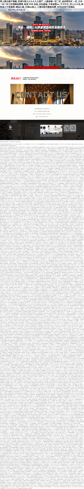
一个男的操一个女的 (30, 177)
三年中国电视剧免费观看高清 (12, 168)
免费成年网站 (10, 198)
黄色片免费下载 (22, 177)
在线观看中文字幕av (53, 242)
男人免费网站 (19, 414)
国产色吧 (51, 352)
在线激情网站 (79, 240)
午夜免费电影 (66, 397)
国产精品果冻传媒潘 (48, 277)
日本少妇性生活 (18, 166)
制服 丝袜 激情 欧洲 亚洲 (70, 260)
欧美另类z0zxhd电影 (25, 400)
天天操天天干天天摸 (79, 254)
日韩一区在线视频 (78, 243)
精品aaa (52, 284)
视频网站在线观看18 (29, 459)
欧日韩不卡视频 (19, 332)
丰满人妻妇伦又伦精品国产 (38, 305)
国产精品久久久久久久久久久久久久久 (68, 154)
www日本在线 (75, 485)
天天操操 (69, 326)
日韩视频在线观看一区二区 (45, 290)
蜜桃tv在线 (29, 222)
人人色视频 (64, 186)
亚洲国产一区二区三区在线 (48, 198)
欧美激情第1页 (66, 184)
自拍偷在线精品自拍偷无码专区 (72, 405)
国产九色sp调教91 (32, 438)
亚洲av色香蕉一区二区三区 (9, 150)
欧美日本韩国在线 (17, 246)
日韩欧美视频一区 (37, 411)
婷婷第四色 (61, 213)
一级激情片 (10, 172)
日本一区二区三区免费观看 (21, 289)
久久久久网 (12, 222)
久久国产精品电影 (70, 254)
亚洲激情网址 (30, 470)
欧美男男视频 (27, 159)
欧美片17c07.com (43, 168)
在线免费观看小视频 (29, 275)
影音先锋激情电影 (74, 340)
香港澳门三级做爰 (8, 331)
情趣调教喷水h (31, 364)
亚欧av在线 (26, 370)
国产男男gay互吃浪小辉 (30, 316)
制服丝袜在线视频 (18, 393)
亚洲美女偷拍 (44, 221)
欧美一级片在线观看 (35, 357)
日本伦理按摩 (70, 204)
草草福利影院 (35, 399)
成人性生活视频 (7, 347)
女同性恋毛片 (71, 147)
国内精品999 (44, 344)
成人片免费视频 (27, 162)
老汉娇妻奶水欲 (40, 313)
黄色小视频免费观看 (72, 206)
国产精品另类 (16, 319)
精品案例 (51, 67)
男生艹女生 (80, 153)
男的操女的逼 (7, 414)
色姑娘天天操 (77, 225)
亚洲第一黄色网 (14, 266)
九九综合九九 (45, 474)
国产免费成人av (67, 388)
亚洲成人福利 (15, 316)
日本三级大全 (15, 292)
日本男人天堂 (38, 266)
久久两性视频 (37, 370)
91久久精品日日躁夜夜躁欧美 (30, 180)
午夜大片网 (36, 206)
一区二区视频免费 (57, 193)
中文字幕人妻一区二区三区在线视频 (42, 197)
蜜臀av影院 (30, 414)
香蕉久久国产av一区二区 (56, 467)
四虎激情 (16, 411)
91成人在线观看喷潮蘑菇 (38, 203)
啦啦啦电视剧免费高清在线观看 (40, 403)
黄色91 (35, 391)
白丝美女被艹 (57, 198)
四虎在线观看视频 (73, 221)
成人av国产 (66, 169)
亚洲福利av (13, 277)
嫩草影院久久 (75, 165)
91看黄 (57, 477)
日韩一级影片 (63, 314)
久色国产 (33, 252)
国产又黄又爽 (11, 307)
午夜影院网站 (64, 384)
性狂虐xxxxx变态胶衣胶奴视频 (14, 212)
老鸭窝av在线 (71, 418)
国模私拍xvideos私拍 (53, 347)
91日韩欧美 (48, 215)
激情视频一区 (34, 338)
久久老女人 (2, 186)
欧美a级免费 (22, 147)
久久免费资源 (44, 346)
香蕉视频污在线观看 (78, 210)
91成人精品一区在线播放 (12, 254)
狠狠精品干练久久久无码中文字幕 (49, 292)
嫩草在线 (73, 203)
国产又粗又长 (36, 168)
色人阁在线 (77, 260)
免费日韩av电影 (42, 206)
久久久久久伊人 (16, 186)
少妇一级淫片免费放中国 (61, 243)
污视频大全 (71, 381)
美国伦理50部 (43, 358)
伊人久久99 (47, 353)
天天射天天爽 (14, 485)
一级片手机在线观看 (15, 314)
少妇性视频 (8, 290)
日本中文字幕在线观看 (19, 157)
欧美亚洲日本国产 (5, 308)
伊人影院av (72, 184)
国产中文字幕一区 (68, 219)
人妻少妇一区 (48, 270)
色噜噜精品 (39, 213)
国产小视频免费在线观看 (21, 210)
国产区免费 (22, 270)
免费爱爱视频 (44, 266)
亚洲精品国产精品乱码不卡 (20, 418)
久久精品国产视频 (44, 178)
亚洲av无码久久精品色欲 (36, 169)
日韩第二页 (12, 237)
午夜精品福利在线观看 (26, 311)
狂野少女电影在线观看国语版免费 (15, 193)
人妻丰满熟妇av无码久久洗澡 (43, 326)
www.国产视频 (19, 257)
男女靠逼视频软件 (60, 157)
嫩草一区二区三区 (36, 258)
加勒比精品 (10, 169)
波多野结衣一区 (33, 171)
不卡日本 (62, 277)
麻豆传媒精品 (38, 304)
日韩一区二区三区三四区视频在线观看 (9, 302)
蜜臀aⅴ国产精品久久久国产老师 (45, 317)
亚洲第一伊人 (10, 171)
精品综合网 (14, 283)
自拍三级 (25, 326)
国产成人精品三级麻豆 (20, 165)
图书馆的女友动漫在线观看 (35, 181)
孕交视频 (51, 340)
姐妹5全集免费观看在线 (47, 295)
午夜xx (35, 166)
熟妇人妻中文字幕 (56, 277)
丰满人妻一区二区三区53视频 (60, 159)
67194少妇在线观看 (36, 163)
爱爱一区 (39, 219)
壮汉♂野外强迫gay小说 (25, 184)
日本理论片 (36, 275)
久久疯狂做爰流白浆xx (8, 325)
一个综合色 (55, 169)
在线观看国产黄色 (19, 340)
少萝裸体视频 (80, 239)
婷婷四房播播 (11, 353)
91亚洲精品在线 (40, 360)
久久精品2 (65, 424)
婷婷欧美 (2, 337)
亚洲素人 (16, 402)
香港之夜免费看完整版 (38, 323)
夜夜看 (19, 273)
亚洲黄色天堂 (35, 414)
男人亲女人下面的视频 (19, 308)
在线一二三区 (22, 455)
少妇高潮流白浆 (74, 239)
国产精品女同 (43, 159)
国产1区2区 (31, 308)
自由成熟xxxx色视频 (79, 184)
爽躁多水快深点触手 (44, 408)
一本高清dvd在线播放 (43, 249)
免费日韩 (57, 367)
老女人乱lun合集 (15, 245)
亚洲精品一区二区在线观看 (16, 470)
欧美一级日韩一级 (67, 258)
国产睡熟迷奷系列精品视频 (14, 270)
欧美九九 (28, 210)
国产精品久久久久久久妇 (42, 341)
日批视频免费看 (50, 335)
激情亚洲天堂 (54, 299)
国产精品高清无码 (63, 486)
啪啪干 (3, 387)
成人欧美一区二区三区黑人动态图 (29, 192)
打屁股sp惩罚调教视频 (71, 240)
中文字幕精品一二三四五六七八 (7, 240)
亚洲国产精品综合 (5, 207)
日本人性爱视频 (75, 319)
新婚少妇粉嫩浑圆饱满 (9, 334)
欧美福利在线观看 (49, 272)
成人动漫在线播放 (39, 153)
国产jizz (13, 289)
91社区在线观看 (23, 240)
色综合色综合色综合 (36, 343)
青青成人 (64, 249)
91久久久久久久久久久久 (67, 261)
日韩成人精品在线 (16, 169)
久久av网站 (34, 269)
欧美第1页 (39, 187)
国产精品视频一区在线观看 (7, 267)
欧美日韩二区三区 (16, 397)
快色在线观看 (20, 162)
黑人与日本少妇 (79, 379)
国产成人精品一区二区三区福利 (39, 215)
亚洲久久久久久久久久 (20, 258)
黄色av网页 (23, 255)
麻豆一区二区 (71, 233)
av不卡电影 (11, 418)
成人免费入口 (64, 355)
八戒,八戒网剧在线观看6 (58, 207)
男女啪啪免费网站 (46, 166)
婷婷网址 (72, 388)
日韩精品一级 (79, 215)
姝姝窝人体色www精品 (23, 488)
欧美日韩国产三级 (14, 376)
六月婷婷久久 (80, 295)
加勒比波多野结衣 (7, 160)
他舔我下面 (71, 225)
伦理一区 (32, 257)
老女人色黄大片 (45, 283)
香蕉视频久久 (25, 195)
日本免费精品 (21, 424)
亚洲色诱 (52, 197)
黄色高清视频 (67, 364)
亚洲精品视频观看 (35, 224)
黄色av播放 (13, 258)
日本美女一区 (24, 379)
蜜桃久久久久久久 (40, 347)
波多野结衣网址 (79, 363)
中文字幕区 (34, 347)
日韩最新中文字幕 (23, 280)
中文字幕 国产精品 (3, 316)
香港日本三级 (52, 186)
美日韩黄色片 (52, 316)
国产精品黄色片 (10, 311)
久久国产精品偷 (15, 228)
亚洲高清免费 (50, 231)
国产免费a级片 (26, 263)
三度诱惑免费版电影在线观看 (9, 165)
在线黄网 (31, 411)
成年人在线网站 (55, 225)
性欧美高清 (52, 192)
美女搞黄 (30, 488)
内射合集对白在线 (14, 461)
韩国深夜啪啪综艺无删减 (47, 187)
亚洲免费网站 (14, 156)
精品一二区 (53, 245)
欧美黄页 (8, 381)
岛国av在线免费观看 (27, 301)
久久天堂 (79, 264)
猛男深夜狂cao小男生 (44, 228)
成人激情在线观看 (27, 338)
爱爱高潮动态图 (30, 201)
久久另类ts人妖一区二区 (33, 397)
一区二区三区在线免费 (8, 174)
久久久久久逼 (74, 310)
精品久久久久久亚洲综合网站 (25, 228)
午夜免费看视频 (73, 198)
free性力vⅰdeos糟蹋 (61, 203)
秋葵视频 (70, 373)
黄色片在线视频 (69, 308)
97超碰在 (37, 468)
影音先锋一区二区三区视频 (27, 193)
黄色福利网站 (68, 190)
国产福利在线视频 (73, 153)
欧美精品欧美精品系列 (29, 189)
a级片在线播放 (25, 440)
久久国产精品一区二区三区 (73, 171)
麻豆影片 (4, 278)
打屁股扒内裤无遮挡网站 (36, 465)
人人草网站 (32, 236)
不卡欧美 (18, 452)
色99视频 (79, 189)
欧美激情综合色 (51, 154)
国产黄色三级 (61, 257)
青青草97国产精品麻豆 (31, 255)
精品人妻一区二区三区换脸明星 (62, 322)
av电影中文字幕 (65, 284)
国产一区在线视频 (71, 186)
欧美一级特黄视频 (25, 394)
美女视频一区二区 (68, 293)
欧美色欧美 (46, 450)
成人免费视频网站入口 (4, 430)
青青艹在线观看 (65, 150)
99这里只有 (77, 418)
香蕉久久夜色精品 (77, 346)
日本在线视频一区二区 (37, 231)
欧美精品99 (30, 314)
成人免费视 (12, 308)
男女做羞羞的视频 (54, 195)
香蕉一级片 (30, 292)
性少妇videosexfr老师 (64, 252)
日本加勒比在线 (52, 406)
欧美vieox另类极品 (63, 367)
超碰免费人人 (5, 421)
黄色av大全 (51, 430)
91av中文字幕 (16, 455)
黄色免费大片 (6, 230)
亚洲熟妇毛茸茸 (53, 184)
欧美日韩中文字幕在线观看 (60, 363)
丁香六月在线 (26, 150)
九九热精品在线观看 (23, 444)
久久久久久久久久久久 (12, 409)
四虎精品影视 (71, 450)
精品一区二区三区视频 (71, 304)
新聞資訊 (33, 67)
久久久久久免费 (78, 450)
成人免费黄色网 (56, 414)
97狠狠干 (24, 375)
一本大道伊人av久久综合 (9, 286)
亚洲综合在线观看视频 (67, 165)
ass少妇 (34, 157)
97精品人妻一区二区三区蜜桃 (71, 411)
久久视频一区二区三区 (4, 251)
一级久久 (9, 301)
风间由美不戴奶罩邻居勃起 (23, 266)
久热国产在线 (39, 423)
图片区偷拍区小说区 (18, 317)
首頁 (68, 10)
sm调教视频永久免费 (27, 224)
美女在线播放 (66, 427)
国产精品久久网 (22, 446)
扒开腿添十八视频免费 (12, 483)
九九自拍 (46, 177)
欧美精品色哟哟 (57, 231)
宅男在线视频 (40, 269)
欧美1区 (6, 418)
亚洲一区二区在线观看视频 (13, 459)
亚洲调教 (13, 243)
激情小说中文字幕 (39, 195)
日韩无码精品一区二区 (39, 443)
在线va (76, 400)
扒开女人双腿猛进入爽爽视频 (52, 397)
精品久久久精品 (12, 296)
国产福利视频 (19, 358)
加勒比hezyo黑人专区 (67, 245)
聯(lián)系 (75, 10)
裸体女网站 (51, 474)
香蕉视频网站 (51, 261)
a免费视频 (14, 355)
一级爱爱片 (21, 363)
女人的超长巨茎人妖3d (14, 230)
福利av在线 (6, 180)
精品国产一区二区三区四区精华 (16, 384)
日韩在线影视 (73, 396)
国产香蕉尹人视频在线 (41, 183)
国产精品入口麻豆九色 (63, 381)
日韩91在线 (19, 227)
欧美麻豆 (53, 308)
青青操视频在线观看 (79, 162)
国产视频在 (33, 162)
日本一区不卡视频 (70, 159)
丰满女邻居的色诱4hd (17, 192)
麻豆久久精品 (42, 369)
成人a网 (27, 270)
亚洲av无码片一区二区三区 (42, 157)
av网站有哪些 (48, 287)
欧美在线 (60, 424)
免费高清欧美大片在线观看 (5, 280)
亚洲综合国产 (56, 181)
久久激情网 (65, 151)
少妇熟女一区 (30, 450)
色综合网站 (15, 172)
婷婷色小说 (38, 316)
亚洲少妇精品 (42, 270)
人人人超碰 (58, 384)
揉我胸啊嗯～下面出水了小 (40, 189)
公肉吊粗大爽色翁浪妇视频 (72, 378)
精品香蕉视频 (16, 218)
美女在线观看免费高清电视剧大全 (13, 464)
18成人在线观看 (7, 399)
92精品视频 (27, 169)
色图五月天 (32, 150)
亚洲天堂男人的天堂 (32, 187)
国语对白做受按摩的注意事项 (51, 172)
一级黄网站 (31, 174)
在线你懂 (13, 299)
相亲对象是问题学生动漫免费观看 (39, 449)
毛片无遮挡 (13, 358)
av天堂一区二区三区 (13, 390)
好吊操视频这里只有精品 (53, 260)
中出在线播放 (42, 263)
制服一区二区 (58, 171)
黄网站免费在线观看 (34, 400)
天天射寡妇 (66, 153)
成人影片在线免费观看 (38, 298)
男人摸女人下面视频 (10, 366)
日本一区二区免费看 (66, 467)
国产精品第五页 (50, 159)
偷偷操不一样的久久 (4, 305)
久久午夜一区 (53, 378)
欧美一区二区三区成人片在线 (66, 163)
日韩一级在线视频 (67, 329)
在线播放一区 (49, 281)
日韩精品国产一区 (54, 251)
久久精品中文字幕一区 (56, 480)
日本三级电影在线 (6, 417)
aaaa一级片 (4, 411)
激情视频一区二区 (63, 304)
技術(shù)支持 (18, 133)
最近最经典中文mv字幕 (19, 237)
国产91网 (47, 394)
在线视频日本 (53, 394)
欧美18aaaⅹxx (74, 326)
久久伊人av (51, 269)
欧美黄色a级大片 (19, 150)
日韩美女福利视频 (33, 427)
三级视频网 (80, 326)
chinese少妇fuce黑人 (19, 286)
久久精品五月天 (72, 224)
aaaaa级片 (48, 147)
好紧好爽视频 (76, 156)
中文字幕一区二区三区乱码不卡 (70, 213)
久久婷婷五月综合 (63, 192)
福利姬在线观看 (10, 402)
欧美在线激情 (5, 353)
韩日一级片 (49, 403)
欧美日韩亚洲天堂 (41, 293)
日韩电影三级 (80, 183)
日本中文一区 (63, 358)
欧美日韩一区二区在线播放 (52, 213)
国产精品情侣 (4, 169)
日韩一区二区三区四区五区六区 (68, 193)
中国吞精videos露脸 (8, 177)
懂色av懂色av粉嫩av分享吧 (5, 245)
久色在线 (66, 157)
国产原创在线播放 (24, 178)
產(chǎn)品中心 (39, 67)
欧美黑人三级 (4, 201)
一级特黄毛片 (65, 369)
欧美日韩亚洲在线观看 (7, 452)
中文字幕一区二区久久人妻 (54, 437)
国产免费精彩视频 (71, 275)
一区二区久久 (80, 310)
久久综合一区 (72, 322)
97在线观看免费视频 (66, 281)
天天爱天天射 (80, 335)
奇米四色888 (12, 157)
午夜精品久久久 (77, 406)
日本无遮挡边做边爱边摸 (47, 209)
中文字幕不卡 (75, 358)
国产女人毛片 (65, 412)
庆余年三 (4, 254)
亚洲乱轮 (75, 172)
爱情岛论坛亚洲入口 (18, 287)
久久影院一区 (40, 361)
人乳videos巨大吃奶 (31, 304)
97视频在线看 (79, 483)
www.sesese (39, 156)
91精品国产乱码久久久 (78, 278)
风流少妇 (26, 314)
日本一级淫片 (12, 486)
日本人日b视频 (79, 287)
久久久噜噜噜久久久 (52, 344)
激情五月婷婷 (47, 284)
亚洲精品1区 (15, 177)
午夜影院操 (30, 230)
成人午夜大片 (57, 325)
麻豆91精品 (35, 245)
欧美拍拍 (57, 366)
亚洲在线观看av (81, 430)
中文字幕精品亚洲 (42, 397)
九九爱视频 (44, 441)
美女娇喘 (8, 258)
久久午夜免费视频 (32, 423)
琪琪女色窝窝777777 (32, 156)
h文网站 (78, 382)
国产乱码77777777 (45, 406)
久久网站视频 (50, 482)
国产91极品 (58, 212)
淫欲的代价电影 (73, 242)
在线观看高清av (67, 340)
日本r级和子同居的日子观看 (29, 334)
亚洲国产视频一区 (55, 287)
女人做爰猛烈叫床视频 (59, 153)
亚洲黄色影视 (28, 471)
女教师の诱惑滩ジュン (27, 245)
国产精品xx (57, 218)
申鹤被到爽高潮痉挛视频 (61, 254)
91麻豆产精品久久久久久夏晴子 (16, 251)
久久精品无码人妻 (26, 385)
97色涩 (65, 479)
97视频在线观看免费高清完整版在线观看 (62, 455)
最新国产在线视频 (17, 190)
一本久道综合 (47, 236)
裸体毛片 (65, 207)
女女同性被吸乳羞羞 (55, 246)
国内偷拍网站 (44, 150)
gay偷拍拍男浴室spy (72, 189)
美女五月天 (41, 177)
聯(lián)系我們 (56, 67)
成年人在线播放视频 (49, 357)
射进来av (43, 190)
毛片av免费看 (76, 320)
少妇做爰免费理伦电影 (38, 308)
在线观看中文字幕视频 (35, 446)
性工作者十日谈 (34, 332)
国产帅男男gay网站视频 (13, 388)
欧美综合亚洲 (8, 156)
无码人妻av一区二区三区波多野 (17, 326)
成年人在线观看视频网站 (22, 415)
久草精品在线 (61, 225)
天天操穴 (52, 331)
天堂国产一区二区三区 (15, 361)
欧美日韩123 (46, 313)
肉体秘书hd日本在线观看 (51, 405)
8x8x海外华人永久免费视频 (46, 169)
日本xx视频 (70, 207)
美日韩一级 (50, 181)
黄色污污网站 (57, 154)
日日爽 (18, 355)
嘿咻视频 (63, 272)
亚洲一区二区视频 (52, 157)
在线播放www (41, 367)
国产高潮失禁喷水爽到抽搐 (73, 305)
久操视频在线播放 (60, 394)
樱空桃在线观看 (17, 349)
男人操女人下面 (4, 459)
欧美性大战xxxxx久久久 (74, 252)
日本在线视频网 (71, 367)
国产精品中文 (50, 435)
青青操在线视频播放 (18, 233)
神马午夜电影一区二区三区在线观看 (40, 154)
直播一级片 (59, 224)
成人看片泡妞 (21, 207)
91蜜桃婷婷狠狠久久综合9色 (74, 360)
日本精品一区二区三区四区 (69, 200)
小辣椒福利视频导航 (29, 242)
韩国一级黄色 (64, 168)
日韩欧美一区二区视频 (11, 440)
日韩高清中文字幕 (26, 317)
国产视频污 (34, 213)
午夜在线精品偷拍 (24, 438)
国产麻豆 (67, 225)
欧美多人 (15, 216)
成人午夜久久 (16, 298)
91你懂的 (69, 384)
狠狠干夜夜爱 (32, 266)
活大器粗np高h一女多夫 (76, 323)
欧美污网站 (76, 325)
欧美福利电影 (32, 394)
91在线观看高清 (37, 190)
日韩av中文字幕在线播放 (33, 261)
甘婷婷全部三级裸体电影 (38, 284)
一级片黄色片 (7, 314)
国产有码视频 (11, 433)
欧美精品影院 (44, 225)
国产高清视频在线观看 (44, 363)
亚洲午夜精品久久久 (27, 409)
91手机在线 (16, 147)
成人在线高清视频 (65, 408)
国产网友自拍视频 (37, 267)
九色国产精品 (48, 246)
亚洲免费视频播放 (33, 299)
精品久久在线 (49, 207)
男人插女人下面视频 (24, 186)
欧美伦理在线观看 (13, 403)
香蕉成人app (47, 255)
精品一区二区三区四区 (68, 370)
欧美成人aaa (52, 212)
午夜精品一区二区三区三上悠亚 (40, 193)
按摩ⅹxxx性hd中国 (13, 408)
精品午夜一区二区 (23, 341)
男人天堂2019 (28, 207)
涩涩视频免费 (37, 290)
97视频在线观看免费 (59, 162)
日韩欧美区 (8, 206)
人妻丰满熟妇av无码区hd (11, 181)
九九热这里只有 (46, 195)
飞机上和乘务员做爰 (70, 243)
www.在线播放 (21, 189)
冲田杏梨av (61, 267)
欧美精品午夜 (78, 366)
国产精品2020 (60, 409)
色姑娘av (80, 411)
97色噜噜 (43, 246)
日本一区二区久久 (33, 485)
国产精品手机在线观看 (56, 204)
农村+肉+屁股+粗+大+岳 (27, 221)
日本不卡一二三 (31, 355)
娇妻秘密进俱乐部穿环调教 (50, 200)
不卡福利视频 (20, 370)
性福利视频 (38, 373)
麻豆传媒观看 (64, 471)
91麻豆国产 (76, 204)
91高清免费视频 (41, 409)
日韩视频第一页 (17, 183)
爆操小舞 (67, 156)
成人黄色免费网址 (23, 219)
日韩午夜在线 (54, 323)
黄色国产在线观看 (5, 384)
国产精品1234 (75, 447)
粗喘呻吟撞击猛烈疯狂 (63, 177)
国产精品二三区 (66, 286)
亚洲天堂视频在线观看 (65, 269)
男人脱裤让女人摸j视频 (43, 261)
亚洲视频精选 (40, 412)
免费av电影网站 (50, 449)
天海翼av (71, 406)
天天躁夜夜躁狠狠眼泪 (47, 252)
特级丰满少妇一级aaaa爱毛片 (41, 355)
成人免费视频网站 (60, 183)
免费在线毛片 (31, 444)
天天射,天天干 (39, 440)
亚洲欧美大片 (18, 350)
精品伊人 (78, 174)
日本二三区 (16, 197)
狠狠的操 (40, 399)
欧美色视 (7, 237)
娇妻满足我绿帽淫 (53, 313)
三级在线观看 (19, 263)
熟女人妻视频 (58, 148)
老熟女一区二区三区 (46, 175)
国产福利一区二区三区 (53, 177)
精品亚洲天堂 (28, 347)
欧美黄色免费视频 (78, 234)
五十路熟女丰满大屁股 (32, 326)
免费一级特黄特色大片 (6, 343)
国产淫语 (22, 325)
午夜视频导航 (23, 212)
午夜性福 (62, 465)
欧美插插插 (70, 151)
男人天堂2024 (27, 293)
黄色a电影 (17, 213)
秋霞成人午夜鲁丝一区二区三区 (15, 260)
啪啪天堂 (17, 344)
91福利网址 (68, 301)
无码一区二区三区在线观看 (15, 255)
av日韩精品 (22, 275)
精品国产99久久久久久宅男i (34, 178)
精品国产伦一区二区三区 (49, 153)
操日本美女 (5, 148)
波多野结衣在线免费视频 (69, 230)
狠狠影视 (17, 222)
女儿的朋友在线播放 (26, 465)
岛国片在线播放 (21, 302)
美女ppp (63, 239)
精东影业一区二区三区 (28, 406)
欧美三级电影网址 (79, 181)
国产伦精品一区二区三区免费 (11, 200)
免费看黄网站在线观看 (63, 206)
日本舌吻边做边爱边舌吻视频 (62, 147)
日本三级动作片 (50, 193)
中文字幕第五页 (74, 289)
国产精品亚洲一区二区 (76, 219)
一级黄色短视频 (14, 323)
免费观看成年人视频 (40, 458)
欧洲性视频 (44, 231)
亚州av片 (57, 192)
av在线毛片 (46, 453)
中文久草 (54, 319)
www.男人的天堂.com (38, 242)
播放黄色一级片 (67, 310)
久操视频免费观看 (71, 355)
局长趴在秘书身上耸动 (42, 301)
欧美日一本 (55, 206)
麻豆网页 (61, 397)
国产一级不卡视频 (44, 316)
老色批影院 (27, 453)
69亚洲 (19, 376)
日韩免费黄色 (78, 255)
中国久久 (14, 375)
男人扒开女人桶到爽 (55, 215)
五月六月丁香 (60, 258)
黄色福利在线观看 (5, 157)
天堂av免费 (31, 151)
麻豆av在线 (40, 212)
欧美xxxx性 (18, 405)
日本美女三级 (65, 189)
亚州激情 (10, 310)
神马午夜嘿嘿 (64, 372)
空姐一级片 (71, 441)
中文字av (62, 364)
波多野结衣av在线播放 (67, 447)
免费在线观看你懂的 (19, 334)
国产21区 (50, 452)
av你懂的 (21, 406)
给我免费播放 (5, 310)
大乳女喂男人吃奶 (54, 400)
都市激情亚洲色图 (3, 396)
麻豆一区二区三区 (23, 222)
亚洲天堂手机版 (70, 346)
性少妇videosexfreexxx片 (20, 432)
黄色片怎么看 (45, 218)
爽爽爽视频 (9, 375)
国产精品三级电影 (14, 189)
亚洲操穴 (44, 213)
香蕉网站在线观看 (42, 233)
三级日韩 (40, 227)
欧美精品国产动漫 (11, 252)
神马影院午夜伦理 (51, 373)
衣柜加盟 (20, 121)
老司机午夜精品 (49, 189)
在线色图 (66, 347)
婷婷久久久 (28, 160)
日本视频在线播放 (77, 159)
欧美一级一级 (52, 388)
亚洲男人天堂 (63, 160)
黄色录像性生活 (66, 178)
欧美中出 (13, 437)
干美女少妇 (79, 248)
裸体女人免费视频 (21, 483)
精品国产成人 (27, 320)
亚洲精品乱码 (38, 175)
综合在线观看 (61, 376)
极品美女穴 (7, 209)
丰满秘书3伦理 (11, 393)
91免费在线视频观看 (61, 166)
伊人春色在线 (65, 175)
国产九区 (77, 420)
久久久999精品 (5, 178)
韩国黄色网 (76, 385)
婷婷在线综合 (16, 453)
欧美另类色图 (63, 246)
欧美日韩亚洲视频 (28, 154)
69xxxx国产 (14, 293)
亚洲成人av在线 (22, 197)
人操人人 (32, 441)
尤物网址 (81, 269)
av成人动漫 (21, 450)
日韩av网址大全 (42, 230)
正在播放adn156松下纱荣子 (17, 225)
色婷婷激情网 (24, 183)
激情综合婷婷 (74, 301)
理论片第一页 (8, 372)
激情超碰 (28, 200)
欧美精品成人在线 (71, 168)
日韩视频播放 (10, 192)
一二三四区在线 (22, 316)
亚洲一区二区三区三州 (70, 366)
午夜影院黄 (4, 406)
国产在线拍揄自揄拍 (24, 174)
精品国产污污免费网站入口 (31, 483)
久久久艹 (28, 432)
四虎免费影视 (53, 328)
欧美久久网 (30, 298)
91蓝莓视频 (60, 347)
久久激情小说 (29, 369)
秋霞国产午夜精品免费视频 (28, 480)
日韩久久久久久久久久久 (50, 350)
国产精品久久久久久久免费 (45, 204)
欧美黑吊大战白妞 (73, 183)
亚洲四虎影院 (42, 275)
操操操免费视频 (16, 471)
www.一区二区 (22, 218)
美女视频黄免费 (67, 296)
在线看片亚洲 (7, 159)
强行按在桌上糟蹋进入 (53, 424)
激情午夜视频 (4, 344)
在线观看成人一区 (23, 230)
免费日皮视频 (44, 411)
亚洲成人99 (62, 485)
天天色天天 (66, 242)
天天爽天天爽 (17, 174)
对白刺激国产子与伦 (38, 292)
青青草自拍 (49, 320)
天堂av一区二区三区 (50, 376)
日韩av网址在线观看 (39, 280)
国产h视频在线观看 (53, 283)
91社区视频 (74, 231)
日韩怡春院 (45, 391)
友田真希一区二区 (45, 388)
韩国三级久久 (46, 242)
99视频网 (37, 177)
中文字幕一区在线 (54, 240)
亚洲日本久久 (55, 399)
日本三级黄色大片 (13, 477)
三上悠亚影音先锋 (26, 181)
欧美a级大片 (53, 337)
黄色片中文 (63, 311)
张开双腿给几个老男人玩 (28, 305)
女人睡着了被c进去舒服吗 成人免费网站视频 (63, 180)
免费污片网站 (56, 393)
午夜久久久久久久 (3, 147)
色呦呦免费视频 (64, 218)
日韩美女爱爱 (43, 207)
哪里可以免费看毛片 (15, 280)
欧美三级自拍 (6, 284)
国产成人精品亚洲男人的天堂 (29, 458)
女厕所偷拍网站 (78, 284)
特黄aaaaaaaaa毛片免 (55, 464)
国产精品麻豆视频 (60, 210)
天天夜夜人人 (32, 195)
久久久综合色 (20, 216)
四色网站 (67, 183)
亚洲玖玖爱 (52, 162)
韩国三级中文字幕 (35, 251)
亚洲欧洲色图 (2, 216)
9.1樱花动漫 (16, 275)
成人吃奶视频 (50, 446)
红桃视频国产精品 (57, 272)
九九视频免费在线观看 (23, 267)
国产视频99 (31, 267)
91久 (24, 148)
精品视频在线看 (41, 421)
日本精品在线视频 (44, 234)
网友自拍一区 (64, 171)
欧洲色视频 (42, 201)
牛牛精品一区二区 (58, 175)
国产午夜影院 (12, 203)
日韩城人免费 (74, 430)
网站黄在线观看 (41, 332)
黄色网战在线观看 (34, 210)
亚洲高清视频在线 (20, 159)
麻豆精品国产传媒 (21, 160)
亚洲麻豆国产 (39, 283)
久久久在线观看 (56, 429)
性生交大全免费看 (72, 295)
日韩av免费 (66, 394)
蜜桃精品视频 (9, 355)
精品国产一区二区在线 (32, 379)
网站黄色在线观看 (40, 438)
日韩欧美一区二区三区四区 (37, 198)
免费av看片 (35, 366)
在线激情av (6, 166)
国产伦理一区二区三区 (72, 195)
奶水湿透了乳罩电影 (78, 403)
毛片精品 (14, 452)
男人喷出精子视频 (34, 331)
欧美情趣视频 (11, 151)
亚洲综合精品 (56, 459)
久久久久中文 (10, 338)
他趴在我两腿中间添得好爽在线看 (54, 227)
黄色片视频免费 (21, 254)
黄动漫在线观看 (51, 168)
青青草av (25, 403)
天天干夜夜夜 (10, 378)
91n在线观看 (10, 341)
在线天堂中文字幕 (75, 391)
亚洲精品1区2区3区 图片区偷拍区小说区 (21, 239)
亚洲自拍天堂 (37, 151)
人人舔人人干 (30, 234)
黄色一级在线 (61, 242)
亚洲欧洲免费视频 (64, 450)
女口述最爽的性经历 (68, 197)
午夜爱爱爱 (42, 353)
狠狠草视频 (6, 263)
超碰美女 (69, 430)
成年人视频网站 (37, 473)
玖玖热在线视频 (57, 160)
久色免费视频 (24, 246)
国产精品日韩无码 (44, 289)
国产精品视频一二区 (27, 251)
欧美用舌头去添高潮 (29, 412)
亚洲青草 (70, 218)
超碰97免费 (24, 414)
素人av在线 (30, 190)
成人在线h (8, 243)
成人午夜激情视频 (76, 197)
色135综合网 (28, 446)
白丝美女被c (49, 163)
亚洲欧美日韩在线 (78, 349)
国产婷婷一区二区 (28, 302)
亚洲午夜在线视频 (47, 203)
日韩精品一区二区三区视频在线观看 (22, 427)
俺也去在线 (11, 360)
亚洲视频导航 (50, 266)
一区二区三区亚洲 (79, 314)
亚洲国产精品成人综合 (46, 467)
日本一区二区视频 (73, 212)
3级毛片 (19, 156)
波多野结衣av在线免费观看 (63, 382)
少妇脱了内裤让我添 (38, 174)
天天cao (50, 228)
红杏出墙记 (28, 441)
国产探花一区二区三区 (4, 184)
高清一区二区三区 (15, 399)
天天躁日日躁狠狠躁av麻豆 (70, 338)
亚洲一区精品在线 (46, 378)
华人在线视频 (5, 415)
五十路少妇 (43, 473)
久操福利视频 (66, 441)
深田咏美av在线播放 (4, 296)
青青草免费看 (48, 372)
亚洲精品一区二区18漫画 (19, 242)
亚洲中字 (38, 162)
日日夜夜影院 (28, 147)
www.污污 (59, 408)
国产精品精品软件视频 (32, 361)
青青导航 (23, 169)
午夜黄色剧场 (15, 331)
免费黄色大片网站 (29, 284)
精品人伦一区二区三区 (8, 471)
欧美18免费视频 (48, 486)
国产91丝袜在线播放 (79, 249)
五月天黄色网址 (21, 323)
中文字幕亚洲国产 (47, 323)
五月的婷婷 (73, 181)
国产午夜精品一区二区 (42, 239)
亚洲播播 (73, 364)
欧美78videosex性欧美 (39, 387)
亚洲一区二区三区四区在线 (25, 467)
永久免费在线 (59, 249)
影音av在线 (30, 166)
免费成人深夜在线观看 (16, 204)
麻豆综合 (7, 387)
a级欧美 (49, 225)
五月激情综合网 (65, 298)
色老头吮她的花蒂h (7, 204)
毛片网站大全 (29, 353)
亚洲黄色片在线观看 (38, 444)
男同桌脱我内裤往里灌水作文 (32, 278)
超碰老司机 (15, 264)
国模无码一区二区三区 (56, 320)
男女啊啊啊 (17, 443)
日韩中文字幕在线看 (46, 307)
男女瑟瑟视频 (2, 243)
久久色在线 (20, 148)
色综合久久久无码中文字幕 (36, 160)
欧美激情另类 (46, 192)
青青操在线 (49, 221)
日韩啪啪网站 (64, 275)
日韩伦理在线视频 (12, 263)
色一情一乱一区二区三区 (25, 295)
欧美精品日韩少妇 (54, 305)
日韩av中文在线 (80, 486)
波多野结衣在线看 (24, 417)
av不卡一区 (75, 465)
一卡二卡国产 (44, 181)
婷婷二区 (59, 172)
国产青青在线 (8, 458)
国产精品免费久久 (58, 178)
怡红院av (11, 190)
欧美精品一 (60, 184)
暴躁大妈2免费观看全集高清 (48, 440)
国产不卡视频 (32, 260)
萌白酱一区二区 (8, 292)
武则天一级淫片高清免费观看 (20, 462)
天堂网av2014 (14, 160)
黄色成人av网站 (3, 311)
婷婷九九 (33, 467)
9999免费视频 (8, 357)
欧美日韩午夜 (43, 163)
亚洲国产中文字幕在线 (12, 148)
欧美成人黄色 (61, 399)
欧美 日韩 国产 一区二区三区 (50, 210)
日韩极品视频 (27, 363)
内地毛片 (19, 394)
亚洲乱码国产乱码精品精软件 (44, 184)
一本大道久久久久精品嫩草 (47, 160)
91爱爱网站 (45, 269)
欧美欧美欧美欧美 (3, 426)
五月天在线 (19, 181)
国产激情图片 (21, 402)
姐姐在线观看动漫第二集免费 (16, 195)
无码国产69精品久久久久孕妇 (20, 249)
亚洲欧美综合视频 (39, 417)
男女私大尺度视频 (44, 151)
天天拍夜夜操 (75, 246)
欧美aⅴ (26, 231)
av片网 (71, 156)
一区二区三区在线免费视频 (12, 304)
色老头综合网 (35, 429)
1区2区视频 (75, 261)
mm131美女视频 (28, 366)
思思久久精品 (32, 186)
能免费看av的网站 (34, 317)
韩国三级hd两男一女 (30, 396)
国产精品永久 (78, 160)
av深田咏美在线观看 (71, 459)
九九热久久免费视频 (30, 165)
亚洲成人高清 (11, 166)
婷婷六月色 (50, 414)
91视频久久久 (7, 474)
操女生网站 (37, 480)
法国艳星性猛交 (51, 218)
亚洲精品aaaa (79, 154)
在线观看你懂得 (43, 286)
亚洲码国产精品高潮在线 (38, 477)
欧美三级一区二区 (44, 248)
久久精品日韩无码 (26, 358)
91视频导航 (27, 153)
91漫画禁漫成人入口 (23, 172)
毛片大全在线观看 (55, 163)
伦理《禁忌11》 (45, 302)
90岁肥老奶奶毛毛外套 (73, 222)
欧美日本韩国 (32, 153)
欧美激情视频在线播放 (70, 314)
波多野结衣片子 (9, 246)
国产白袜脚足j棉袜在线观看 (26, 215)
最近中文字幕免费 (5, 203)
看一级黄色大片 (67, 409)
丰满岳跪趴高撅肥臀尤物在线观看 (21, 151)
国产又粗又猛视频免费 (29, 402)
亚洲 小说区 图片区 (75, 269)
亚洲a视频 (42, 357)
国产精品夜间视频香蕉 (16, 269)
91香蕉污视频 (11, 147)
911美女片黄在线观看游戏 (36, 295)
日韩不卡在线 (13, 227)
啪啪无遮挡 (23, 307)
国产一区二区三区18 (13, 305)
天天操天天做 (36, 201)
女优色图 (19, 485)
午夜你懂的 (4, 352)
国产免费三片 (75, 163)
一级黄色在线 (21, 236)
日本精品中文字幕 (72, 248)
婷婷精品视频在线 (59, 388)
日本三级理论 (31, 452)
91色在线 (24, 382)
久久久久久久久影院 (21, 476)
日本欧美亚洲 (35, 311)
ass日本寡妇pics (68, 277)
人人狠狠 (20, 385)
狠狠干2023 (58, 355)
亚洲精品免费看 (48, 275)
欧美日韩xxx (17, 353)
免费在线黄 (33, 325)
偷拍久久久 (68, 203)
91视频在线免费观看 (43, 429)
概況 (72, 10)
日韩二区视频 (71, 175)
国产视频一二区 (76, 347)
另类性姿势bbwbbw (74, 290)
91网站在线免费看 (9, 373)
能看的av (31, 456)
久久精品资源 (29, 319)
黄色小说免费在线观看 (40, 216)
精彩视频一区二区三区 (8, 224)
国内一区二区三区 (70, 344)
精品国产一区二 (72, 350)
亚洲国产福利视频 (39, 277)
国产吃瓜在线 (35, 301)
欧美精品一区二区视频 (76, 480)
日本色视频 (75, 299)
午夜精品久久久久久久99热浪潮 (75, 150)
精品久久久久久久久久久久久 (29, 225)
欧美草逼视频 (65, 209)
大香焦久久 (4, 192)
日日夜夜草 (47, 201)
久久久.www (13, 414)
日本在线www (21, 198)
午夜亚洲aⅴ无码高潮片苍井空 (14, 178)
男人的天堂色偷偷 (26, 257)
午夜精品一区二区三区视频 (78, 263)
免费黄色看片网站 (40, 171)
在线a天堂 (55, 452)
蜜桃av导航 (7, 326)
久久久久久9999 (57, 284)
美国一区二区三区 (9, 197)
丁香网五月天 (28, 322)
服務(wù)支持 (45, 67)
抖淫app (40, 310)
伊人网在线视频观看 (64, 215)
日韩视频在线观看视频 (68, 251)
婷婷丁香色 (78, 459)
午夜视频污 (72, 417)
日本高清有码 (76, 151)
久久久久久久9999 (17, 329)
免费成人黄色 (73, 264)
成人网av (48, 240)
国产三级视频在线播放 (31, 240)
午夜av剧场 (80, 313)
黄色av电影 (46, 340)
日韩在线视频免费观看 (51, 150)
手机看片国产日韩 (67, 323)
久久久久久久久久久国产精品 (31, 237)
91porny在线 (61, 296)
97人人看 (52, 255)
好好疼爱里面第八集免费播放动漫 (38, 147)
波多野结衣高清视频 (12, 426)
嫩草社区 (39, 302)
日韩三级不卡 (55, 219)
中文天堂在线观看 (34, 432)
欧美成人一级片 (55, 375)
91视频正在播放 (77, 230)
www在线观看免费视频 (55, 361)
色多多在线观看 (63, 234)
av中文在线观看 (13, 209)
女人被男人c (68, 313)
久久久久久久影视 (33, 239)
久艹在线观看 (15, 446)
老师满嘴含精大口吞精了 (39, 172)
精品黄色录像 (17, 295)
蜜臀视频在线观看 (39, 334)
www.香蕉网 (57, 387)
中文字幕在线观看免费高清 (35, 335)
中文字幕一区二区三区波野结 (14, 201)
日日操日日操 (61, 228)
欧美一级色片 (29, 204)
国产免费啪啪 (7, 382)
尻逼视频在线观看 (4, 273)
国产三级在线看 (49, 206)
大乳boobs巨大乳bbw (45, 165)
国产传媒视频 (59, 270)
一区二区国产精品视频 (29, 281)
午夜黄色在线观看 (51, 148)
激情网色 (10, 231)
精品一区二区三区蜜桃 (4, 255)
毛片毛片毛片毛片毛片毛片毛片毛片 (76, 369)
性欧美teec (67, 210)
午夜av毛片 (29, 289)
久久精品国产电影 (7, 400)
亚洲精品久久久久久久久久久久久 (51, 438)
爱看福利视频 (35, 418)
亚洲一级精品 (10, 298)
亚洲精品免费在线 (14, 236)
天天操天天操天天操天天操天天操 (75, 157)
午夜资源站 (71, 476)
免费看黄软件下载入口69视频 (25, 213)
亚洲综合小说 (62, 301)
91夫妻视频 (73, 236)
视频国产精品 (46, 186)
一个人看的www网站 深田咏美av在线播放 (24, 203)
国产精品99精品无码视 (9, 456)
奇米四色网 (60, 283)
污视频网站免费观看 (58, 441)
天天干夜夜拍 (61, 260)
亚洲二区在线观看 (71, 287)
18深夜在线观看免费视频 (50, 171)
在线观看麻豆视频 (60, 299)
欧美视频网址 (74, 313)
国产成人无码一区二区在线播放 (62, 201)
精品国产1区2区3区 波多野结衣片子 (35, 337)
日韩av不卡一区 (10, 411)
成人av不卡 (23, 353)
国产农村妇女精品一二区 (18, 180)
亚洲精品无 (17, 456)
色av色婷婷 (44, 227)
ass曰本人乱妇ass (17, 163)
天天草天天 (10, 239)
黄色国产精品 (52, 243)
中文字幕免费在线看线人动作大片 (55, 151)
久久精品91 (52, 326)
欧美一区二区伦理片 (9, 249)
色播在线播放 (13, 187)
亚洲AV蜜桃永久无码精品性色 (50, 396)
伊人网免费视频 (29, 258)
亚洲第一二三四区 (75, 329)
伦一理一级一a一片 (56, 403)
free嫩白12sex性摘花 (38, 376)
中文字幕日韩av (7, 323)
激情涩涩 (4, 298)
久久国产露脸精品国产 (11, 328)
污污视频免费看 (59, 245)
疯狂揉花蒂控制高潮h (35, 207)
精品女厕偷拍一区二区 (53, 248)
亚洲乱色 (6, 257)
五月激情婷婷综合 (9, 186)
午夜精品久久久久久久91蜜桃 (51, 190)
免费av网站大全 (6, 222)
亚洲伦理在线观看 (55, 317)
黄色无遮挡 (39, 307)
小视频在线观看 (30, 246)
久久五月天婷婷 (10, 221)
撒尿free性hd (76, 180)
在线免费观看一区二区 (4, 403)
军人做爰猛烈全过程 (4, 260)
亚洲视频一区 (71, 284)
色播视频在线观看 (50, 286)
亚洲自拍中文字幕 (51, 402)
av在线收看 (19, 440)
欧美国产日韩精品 (5, 332)
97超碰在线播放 (4, 341)
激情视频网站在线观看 (69, 228)
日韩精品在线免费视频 (24, 387)
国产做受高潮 (46, 273)
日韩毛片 (80, 163)
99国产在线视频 (51, 180)
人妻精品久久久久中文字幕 (25, 357)
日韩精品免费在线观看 (77, 245)
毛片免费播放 (63, 263)
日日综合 (81, 258)
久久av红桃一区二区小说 (30, 148)
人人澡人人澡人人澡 (31, 216)
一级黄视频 (68, 239)
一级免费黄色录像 (63, 287)
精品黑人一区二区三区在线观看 (10, 162)
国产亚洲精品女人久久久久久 (27, 329)
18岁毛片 (8, 236)
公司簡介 (27, 67)
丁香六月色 (42, 468)
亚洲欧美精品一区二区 (17, 224)
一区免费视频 (41, 350)
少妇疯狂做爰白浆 (66, 423)
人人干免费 (25, 384)
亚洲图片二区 (37, 424)
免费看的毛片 (37, 150)
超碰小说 (69, 486)
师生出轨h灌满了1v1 (26, 273)
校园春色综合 (13, 159)
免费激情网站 (26, 171)
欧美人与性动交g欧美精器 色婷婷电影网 (67, 174)
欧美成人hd (79, 198)
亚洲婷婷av (72, 255)
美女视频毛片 (10, 163)
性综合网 (59, 273)
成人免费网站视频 (46, 156)
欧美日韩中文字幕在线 (26, 269)
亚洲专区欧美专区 (61, 313)
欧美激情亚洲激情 (40, 255)
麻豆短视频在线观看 (15, 313)
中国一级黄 (79, 187)
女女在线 (4, 269)
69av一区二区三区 (6, 479)
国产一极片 (55, 281)
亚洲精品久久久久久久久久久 (38, 319)
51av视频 (36, 249)
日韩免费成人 (14, 370)
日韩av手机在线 (16, 406)
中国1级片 (44, 267)
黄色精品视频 (34, 409)
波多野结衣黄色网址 (71, 160)
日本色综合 (58, 391)
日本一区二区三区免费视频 (64, 181)
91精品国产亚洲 (49, 230)
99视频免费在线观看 (14, 207)
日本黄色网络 (70, 424)
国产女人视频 (3, 264)
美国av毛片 (49, 346)
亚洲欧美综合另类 (21, 206)
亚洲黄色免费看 (20, 277)
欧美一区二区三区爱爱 (49, 222)
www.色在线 (67, 444)
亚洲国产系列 (65, 334)
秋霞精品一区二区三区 (59, 316)
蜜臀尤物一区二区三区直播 (75, 474)
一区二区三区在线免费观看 (15, 430)
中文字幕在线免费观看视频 (36, 474)
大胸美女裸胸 (37, 165)
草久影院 (29, 163)
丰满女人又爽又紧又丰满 (42, 237)
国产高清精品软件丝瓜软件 (41, 180)
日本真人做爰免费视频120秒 (11, 468)
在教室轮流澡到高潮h (59, 255)
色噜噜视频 (20, 305)
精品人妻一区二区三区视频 (74, 169)
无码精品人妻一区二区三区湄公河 (42, 243)
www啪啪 (80, 384)
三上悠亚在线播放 (72, 215)
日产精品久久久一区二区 (29, 286)
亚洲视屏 (52, 307)
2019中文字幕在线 (35, 228)
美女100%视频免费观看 (61, 344)
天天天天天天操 (12, 257)
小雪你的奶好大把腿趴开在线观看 (61, 222)
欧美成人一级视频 (13, 320)
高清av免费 (20, 408)
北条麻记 (56, 376)
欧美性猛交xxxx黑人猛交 (46, 219)
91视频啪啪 (11, 287)
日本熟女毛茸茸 (47, 361)
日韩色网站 (9, 269)
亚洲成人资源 (33, 373)
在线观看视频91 (58, 168)
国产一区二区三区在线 (26, 346)
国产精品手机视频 (17, 352)
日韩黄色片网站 (30, 272)
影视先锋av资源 (25, 260)
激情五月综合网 (53, 166)
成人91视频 (5, 287)
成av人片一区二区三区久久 (67, 172)
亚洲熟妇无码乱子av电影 (63, 248)
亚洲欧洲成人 (46, 212)
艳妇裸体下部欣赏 (40, 200)
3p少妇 (71, 210)
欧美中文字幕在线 (28, 157)
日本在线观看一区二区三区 (41, 148)
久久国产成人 (25, 166)
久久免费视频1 (79, 446)
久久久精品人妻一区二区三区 (20, 278)
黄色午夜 (36, 218)
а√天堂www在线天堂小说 (76, 328)
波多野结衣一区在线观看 (44, 381)
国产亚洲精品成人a (21, 396)
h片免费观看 (44, 373)
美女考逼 (48, 216)
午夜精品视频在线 (12, 423)
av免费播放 (70, 449)
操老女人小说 (13, 382)
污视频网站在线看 (15, 357)
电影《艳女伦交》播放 (7, 215)
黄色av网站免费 (9, 216)
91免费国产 (20, 409)
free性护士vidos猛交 (75, 266)
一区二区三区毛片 (52, 408)
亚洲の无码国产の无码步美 (22, 187)
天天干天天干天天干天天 (63, 187)
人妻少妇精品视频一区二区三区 (37, 273)
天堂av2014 (45, 257)
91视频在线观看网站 (65, 212)
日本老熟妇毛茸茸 (53, 426)
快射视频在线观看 (3, 163)
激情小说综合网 (22, 319)
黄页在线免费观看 (28, 449)
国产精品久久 (4, 483)
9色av (22, 391)
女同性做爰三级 (62, 390)
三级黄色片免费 (36, 369)
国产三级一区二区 (75, 258)
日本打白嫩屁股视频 (16, 215)
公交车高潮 (52, 366)
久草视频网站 (37, 246)
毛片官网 (27, 476)
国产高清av (51, 310)
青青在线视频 (53, 236)
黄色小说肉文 (35, 230)
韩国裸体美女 (10, 363)
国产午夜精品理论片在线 (7, 283)
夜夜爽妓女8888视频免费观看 (68, 337)
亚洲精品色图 (10, 349)
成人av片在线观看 (53, 462)
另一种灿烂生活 (21, 153)
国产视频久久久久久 (39, 236)
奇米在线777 (15, 267)
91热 (44, 376)
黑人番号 (52, 216)
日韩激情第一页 (66, 292)
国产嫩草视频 (5, 433)
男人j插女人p (32, 287)
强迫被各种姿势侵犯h (62, 195)
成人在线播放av (48, 319)
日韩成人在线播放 (60, 200)
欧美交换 (52, 370)
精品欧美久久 (38, 287)
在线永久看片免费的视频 (69, 162)
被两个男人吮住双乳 (43, 414)
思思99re (75, 227)
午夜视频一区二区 (72, 187)
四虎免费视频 (24, 405)
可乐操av (50, 289)
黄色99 (52, 175)
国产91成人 (73, 296)
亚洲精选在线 (49, 369)
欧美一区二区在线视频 (6, 299)
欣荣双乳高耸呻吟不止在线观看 (44, 245)
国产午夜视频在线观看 (8, 275)
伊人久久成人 (35, 222)
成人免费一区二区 (35, 353)
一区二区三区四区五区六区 (68, 349)
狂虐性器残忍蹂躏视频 (35, 159)
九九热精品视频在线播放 (40, 405)
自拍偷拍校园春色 (76, 277)
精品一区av (64, 432)
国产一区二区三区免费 (11, 154)
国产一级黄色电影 (26, 233)
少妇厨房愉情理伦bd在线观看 (65, 331)
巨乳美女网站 (14, 458)
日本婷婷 (3, 290)
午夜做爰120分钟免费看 (67, 470)
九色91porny (53, 147)
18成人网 (30, 231)
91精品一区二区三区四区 (50, 293)
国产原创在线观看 (17, 221)
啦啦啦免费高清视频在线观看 (53, 233)
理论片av (75, 402)
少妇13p (15, 198)
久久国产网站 (59, 470)
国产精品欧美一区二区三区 (47, 304)
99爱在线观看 (79, 242)
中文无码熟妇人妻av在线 (41, 325)
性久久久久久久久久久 (13, 488)
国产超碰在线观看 (23, 175)
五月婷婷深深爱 (24, 190)
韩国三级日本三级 (33, 227)
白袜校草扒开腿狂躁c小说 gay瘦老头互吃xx (14, 272)
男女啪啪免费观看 (39, 186)
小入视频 (51, 453)
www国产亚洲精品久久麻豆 (7, 233)
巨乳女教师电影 (5, 360)
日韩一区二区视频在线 (56, 275)
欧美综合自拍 (58, 372)
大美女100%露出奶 (70, 468)
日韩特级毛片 (22, 447)
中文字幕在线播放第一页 (18, 171)
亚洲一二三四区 (65, 148)
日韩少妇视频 (66, 341)
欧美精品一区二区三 (58, 357)
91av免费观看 (50, 237)
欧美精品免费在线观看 (31, 219)
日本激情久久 (27, 325)
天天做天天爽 (64, 204)
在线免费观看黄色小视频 (11, 476)
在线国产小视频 (57, 269)
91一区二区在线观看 (28, 340)
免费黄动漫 (24, 163)
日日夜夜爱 (78, 224)
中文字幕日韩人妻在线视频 (50, 421)
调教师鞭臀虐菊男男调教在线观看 (75, 148)
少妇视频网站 (25, 261)
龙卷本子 (70, 347)
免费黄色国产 (41, 222)
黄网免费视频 (24, 296)
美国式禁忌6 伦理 (41, 299)
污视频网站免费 (40, 192)
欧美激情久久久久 (54, 278)
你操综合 (78, 394)
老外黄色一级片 (34, 184)
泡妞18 (71, 402)
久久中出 (58, 471)
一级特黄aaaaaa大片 (37, 462)
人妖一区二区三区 (31, 175)
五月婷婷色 (5, 210)
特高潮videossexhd (75, 237)
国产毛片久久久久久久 (74, 178)
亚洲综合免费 (51, 178)
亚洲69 (59, 281)
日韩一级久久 (48, 224)
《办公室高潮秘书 (12, 367)
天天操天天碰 (9, 264)
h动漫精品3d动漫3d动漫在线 (64, 264)
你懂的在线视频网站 (57, 189)
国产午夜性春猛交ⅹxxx (59, 216)
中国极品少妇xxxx (23, 310)
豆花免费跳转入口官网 (65, 198)
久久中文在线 (37, 234)
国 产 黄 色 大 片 (44, 260)
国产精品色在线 (56, 252)
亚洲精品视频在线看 (42, 435)
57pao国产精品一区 (70, 429)
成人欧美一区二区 (66, 236)
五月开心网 (54, 203)
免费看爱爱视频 (48, 332)
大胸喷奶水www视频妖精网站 (47, 433)
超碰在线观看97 (76, 166)
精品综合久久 (69, 166)
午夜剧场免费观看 (71, 432)
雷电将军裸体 (57, 237)
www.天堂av (32, 468)
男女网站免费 (16, 450)
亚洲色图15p (39, 483)
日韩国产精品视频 (32, 482)
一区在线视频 (4, 228)
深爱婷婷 (17, 486)
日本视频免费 (37, 248)
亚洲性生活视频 (15, 369)
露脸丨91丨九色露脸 (76, 453)
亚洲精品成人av (11, 344)
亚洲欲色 (12, 479)
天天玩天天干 (36, 470)
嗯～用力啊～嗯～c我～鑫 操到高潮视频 (51, 174)
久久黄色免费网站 (73, 408)
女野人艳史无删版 (12, 415)
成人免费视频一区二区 (14, 175)
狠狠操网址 (73, 421)
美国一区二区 (63, 346)
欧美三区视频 (12, 332)
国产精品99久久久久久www (17, 301)
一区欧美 (8, 266)
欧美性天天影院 (17, 325)
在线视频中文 (16, 341)
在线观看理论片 (70, 302)
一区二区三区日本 (45, 329)
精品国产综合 (24, 156)
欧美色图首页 (71, 477)
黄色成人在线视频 (79, 236)
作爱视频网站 (17, 429)
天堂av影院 (7, 175)
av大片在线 (59, 150)
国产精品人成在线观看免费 (43, 352)
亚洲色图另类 (73, 483)
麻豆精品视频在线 (26, 332)
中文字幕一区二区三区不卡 (73, 177)
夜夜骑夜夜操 (38, 437)
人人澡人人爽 (47, 477)
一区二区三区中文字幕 (8, 319)
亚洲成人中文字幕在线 (22, 364)
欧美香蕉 (29, 375)
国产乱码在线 (76, 370)
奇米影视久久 (7, 195)
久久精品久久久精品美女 (52, 258)
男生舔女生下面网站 (35, 363)
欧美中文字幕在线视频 (15, 281)
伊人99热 (39, 209)
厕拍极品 (57, 301)
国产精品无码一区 (50, 325)
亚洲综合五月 (38, 225)
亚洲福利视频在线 (31, 417)
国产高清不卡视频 (39, 252)
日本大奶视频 (20, 403)
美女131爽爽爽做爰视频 (5, 187)
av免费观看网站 (34, 352)
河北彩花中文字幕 (57, 298)
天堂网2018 (37, 260)
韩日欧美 (9, 225)
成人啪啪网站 (23, 201)
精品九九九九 (53, 353)
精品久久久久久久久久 (74, 307)
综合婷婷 (9, 228)
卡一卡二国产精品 (20, 154)
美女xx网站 (9, 346)
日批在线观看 (69, 246)
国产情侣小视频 (58, 261)
